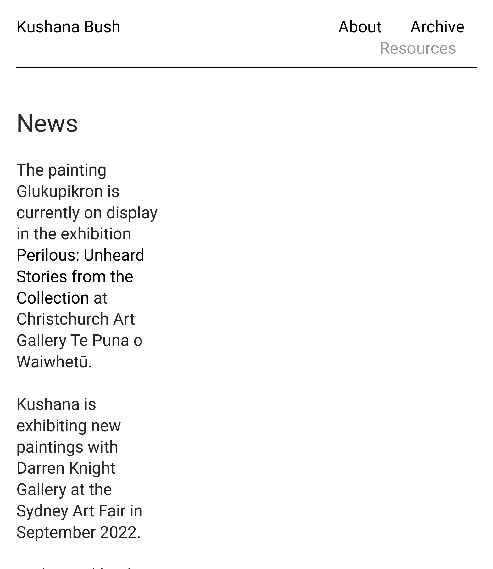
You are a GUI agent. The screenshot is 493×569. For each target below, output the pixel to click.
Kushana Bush (68, 26)
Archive (437, 26)
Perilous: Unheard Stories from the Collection (80, 276)
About (360, 26)
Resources (417, 48)
